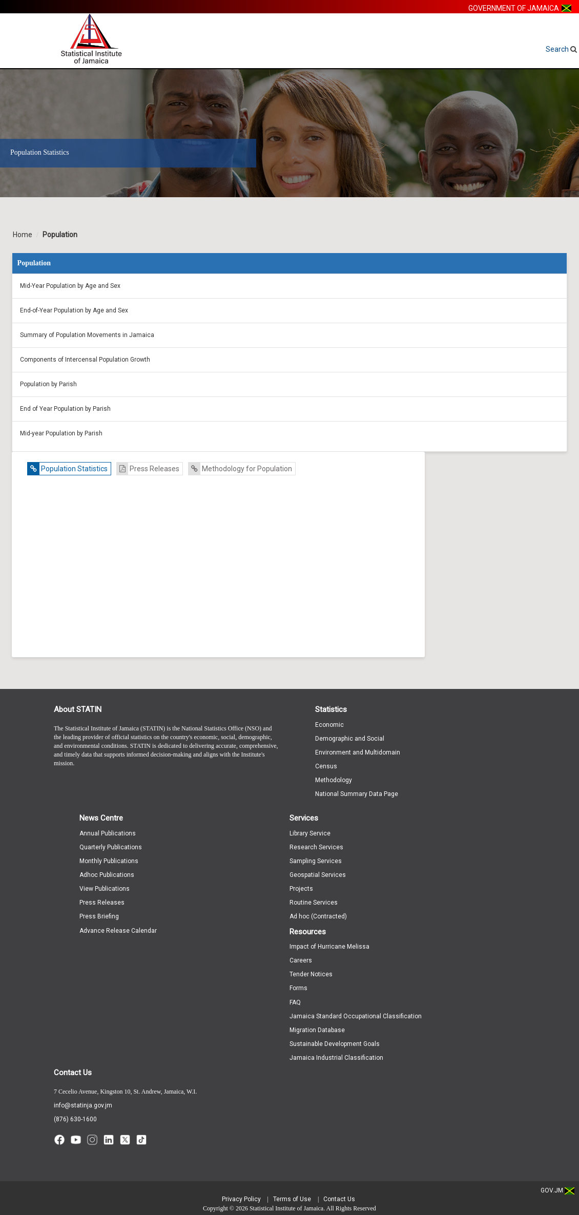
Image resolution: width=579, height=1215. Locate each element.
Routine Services (314, 902)
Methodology (333, 780)
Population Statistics (68, 469)
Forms (298, 988)
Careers (301, 960)
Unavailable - (221, 567)
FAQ (295, 1002)
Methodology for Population (240, 469)
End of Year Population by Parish (65, 408)
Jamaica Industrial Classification (336, 1057)
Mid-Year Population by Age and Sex (70, 285)
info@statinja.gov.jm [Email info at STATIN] (83, 1105)
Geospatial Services (318, 874)
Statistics (331, 709)
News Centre (101, 818)
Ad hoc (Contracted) (318, 916)
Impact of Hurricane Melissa (329, 946)
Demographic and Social (349, 738)
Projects (301, 888)
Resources (308, 931)
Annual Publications (107, 833)
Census (326, 766)
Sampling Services (316, 861)
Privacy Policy (241, 1199)
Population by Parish (48, 384)
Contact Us (73, 1072)
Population (60, 235)
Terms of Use (292, 1199)
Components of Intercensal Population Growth (85, 359)
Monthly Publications (108, 861)
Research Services (316, 847)
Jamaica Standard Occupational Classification (356, 1016)
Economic (329, 724)
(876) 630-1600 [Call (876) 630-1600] (75, 1119)
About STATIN (77, 709)
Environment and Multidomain (357, 752)
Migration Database (317, 1030)
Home (22, 235)
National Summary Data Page (356, 794)
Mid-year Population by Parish (61, 433)
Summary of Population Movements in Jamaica (87, 335)
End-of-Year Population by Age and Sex (74, 310)
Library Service (310, 833)
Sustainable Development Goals (335, 1044)
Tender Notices (311, 974)
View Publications (104, 888)
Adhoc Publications (106, 874)
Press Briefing (99, 916)
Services (304, 818)
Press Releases (148, 469)
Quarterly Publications (110, 847)
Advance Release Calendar (118, 930)
